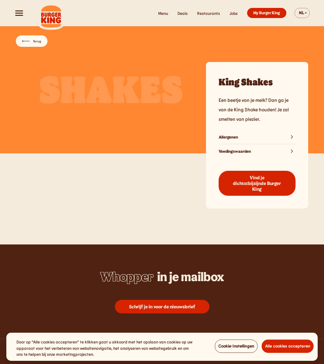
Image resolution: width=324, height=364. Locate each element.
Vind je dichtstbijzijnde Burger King (257, 183)
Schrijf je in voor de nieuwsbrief (162, 306)
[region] (162, 349)
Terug (31, 41)
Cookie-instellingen (236, 348)
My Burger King (266, 12)
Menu (163, 13)
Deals (183, 13)
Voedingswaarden (257, 151)
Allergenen (257, 137)
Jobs (233, 13)
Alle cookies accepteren (287, 348)
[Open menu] (19, 13)
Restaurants (208, 13)
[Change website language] (302, 13)
